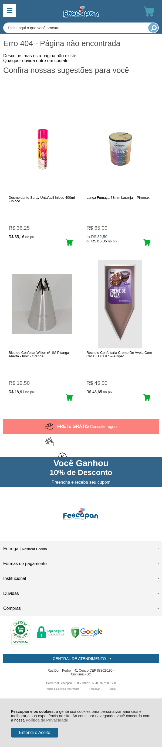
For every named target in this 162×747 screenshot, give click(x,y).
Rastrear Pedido (34, 549)
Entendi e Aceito (34, 732)
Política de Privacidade (47, 720)
